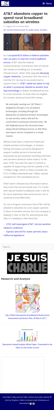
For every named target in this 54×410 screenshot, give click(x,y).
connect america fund (16, 30)
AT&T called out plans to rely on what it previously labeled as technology (26, 87)
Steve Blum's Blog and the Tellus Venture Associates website (25, 397)
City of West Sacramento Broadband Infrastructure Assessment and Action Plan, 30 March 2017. (27, 315)
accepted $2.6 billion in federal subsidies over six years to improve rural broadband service (26, 59)
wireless (43, 30)
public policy (34, 30)
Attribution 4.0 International (34, 402)
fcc (27, 30)
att (4, 30)
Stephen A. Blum (18, 400)
